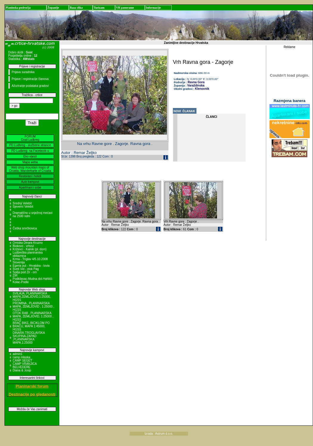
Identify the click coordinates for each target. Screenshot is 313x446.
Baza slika (76, 7)
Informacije (153, 7)
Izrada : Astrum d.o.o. (159, 433)
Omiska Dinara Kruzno (28, 242)
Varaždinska (195, 85)
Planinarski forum (32, 386)
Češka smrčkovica (25, 228)
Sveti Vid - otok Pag (26, 269)
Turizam (99, 7)
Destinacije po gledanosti (32, 394)
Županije (53, 7)
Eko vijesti (30, 156)
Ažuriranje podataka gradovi (30, 85)
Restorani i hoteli (30, 176)
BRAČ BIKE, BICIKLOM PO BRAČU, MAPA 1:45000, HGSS (31, 326)
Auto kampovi (30, 181)
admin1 (18, 354)
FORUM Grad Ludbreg (30, 138)
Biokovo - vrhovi (23, 246)
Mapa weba (30, 162)
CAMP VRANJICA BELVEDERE (25, 365)
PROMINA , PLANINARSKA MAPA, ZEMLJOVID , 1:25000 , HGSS (33, 306)
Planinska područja (18, 7)
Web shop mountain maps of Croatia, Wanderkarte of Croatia (30, 169)
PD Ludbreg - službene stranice (30, 145)
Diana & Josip (22, 370)
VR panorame (125, 7)
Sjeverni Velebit (23, 206)
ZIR (15, 275)
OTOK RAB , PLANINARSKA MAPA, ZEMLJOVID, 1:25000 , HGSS (33, 316)
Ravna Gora (195, 82)
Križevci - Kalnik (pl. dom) (30, 249)
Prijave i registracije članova (30, 79)
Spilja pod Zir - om (25, 272)
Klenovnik (202, 88)
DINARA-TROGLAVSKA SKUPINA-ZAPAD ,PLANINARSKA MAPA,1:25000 (29, 337)
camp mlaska (21, 357)
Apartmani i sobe (30, 187)
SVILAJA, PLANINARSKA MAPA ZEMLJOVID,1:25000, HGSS (32, 297)
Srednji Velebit (22, 203)
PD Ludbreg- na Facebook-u (30, 150)
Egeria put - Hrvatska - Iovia (31, 265)
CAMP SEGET (22, 360)
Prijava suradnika (23, 72)
